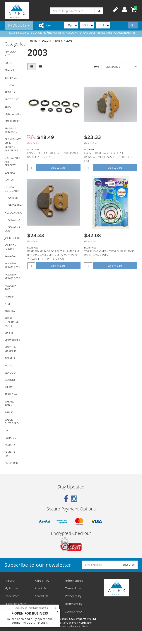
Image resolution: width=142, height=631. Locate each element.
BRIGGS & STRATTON (11, 130)
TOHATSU (10, 437)
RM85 (58, 40)
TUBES (8, 63)
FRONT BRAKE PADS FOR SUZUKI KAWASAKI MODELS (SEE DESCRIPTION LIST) (108, 157)
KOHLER (10, 296)
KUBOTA (10, 311)
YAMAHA (10, 445)
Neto (85, 626)
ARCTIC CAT (12, 99)
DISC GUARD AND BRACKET (12, 161)
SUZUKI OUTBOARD (12, 421)
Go (132, 25)
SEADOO (10, 380)
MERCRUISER (12, 340)
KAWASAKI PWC (11, 287)
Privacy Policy (73, 596)
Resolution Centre (15, 603)
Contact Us (41, 596)
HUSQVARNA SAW (12, 229)
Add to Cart (58, 167)
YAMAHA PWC (10, 454)
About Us (40, 588)
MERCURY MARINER (11, 349)
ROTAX (9, 365)
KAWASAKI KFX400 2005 (12, 265)
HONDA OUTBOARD (12, 188)
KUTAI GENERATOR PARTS (12, 321)
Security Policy (73, 611)
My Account (12, 588)
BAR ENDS (11, 77)
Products (19, 25)
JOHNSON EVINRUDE (11, 247)
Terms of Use (73, 588)
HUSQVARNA (12, 220)
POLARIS (10, 358)
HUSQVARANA (13, 212)
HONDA (9, 85)
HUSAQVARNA (13, 205)
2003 (69, 40)
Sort (96, 66)
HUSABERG (11, 198)
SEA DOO (10, 372)
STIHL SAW (11, 394)
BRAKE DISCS (12, 121)
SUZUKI (9, 412)
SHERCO (10, 387)
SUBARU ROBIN (10, 403)
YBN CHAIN (11, 463)
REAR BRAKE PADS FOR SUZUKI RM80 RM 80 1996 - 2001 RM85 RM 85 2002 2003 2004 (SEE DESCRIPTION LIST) (53, 255)
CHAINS (9, 70)
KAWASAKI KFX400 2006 (12, 276)
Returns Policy (73, 603)
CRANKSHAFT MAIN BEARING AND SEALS (13, 145)
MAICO (9, 333)
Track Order (12, 596)
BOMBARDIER (13, 114)
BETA (8, 106)
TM (6, 430)
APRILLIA (10, 92)
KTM (7, 303)
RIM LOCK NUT (10, 53)
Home (33, 40)
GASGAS (9, 180)
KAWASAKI (11, 256)
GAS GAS (10, 172)
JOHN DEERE (12, 238)
